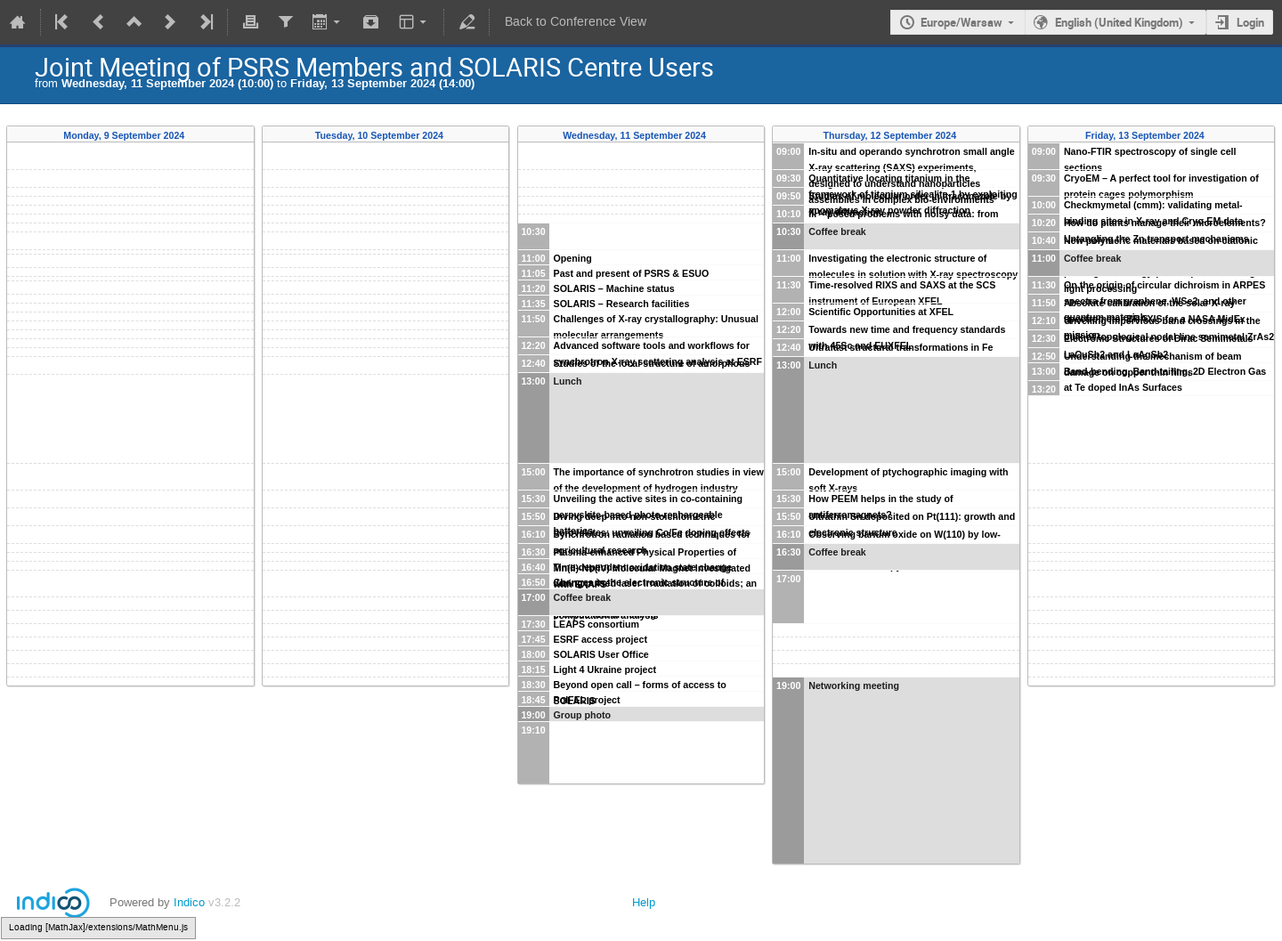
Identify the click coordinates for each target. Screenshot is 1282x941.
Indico (189, 902)
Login (1250, 22)
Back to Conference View (575, 21)
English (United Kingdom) (1119, 22)
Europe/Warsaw (961, 22)
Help (643, 902)
